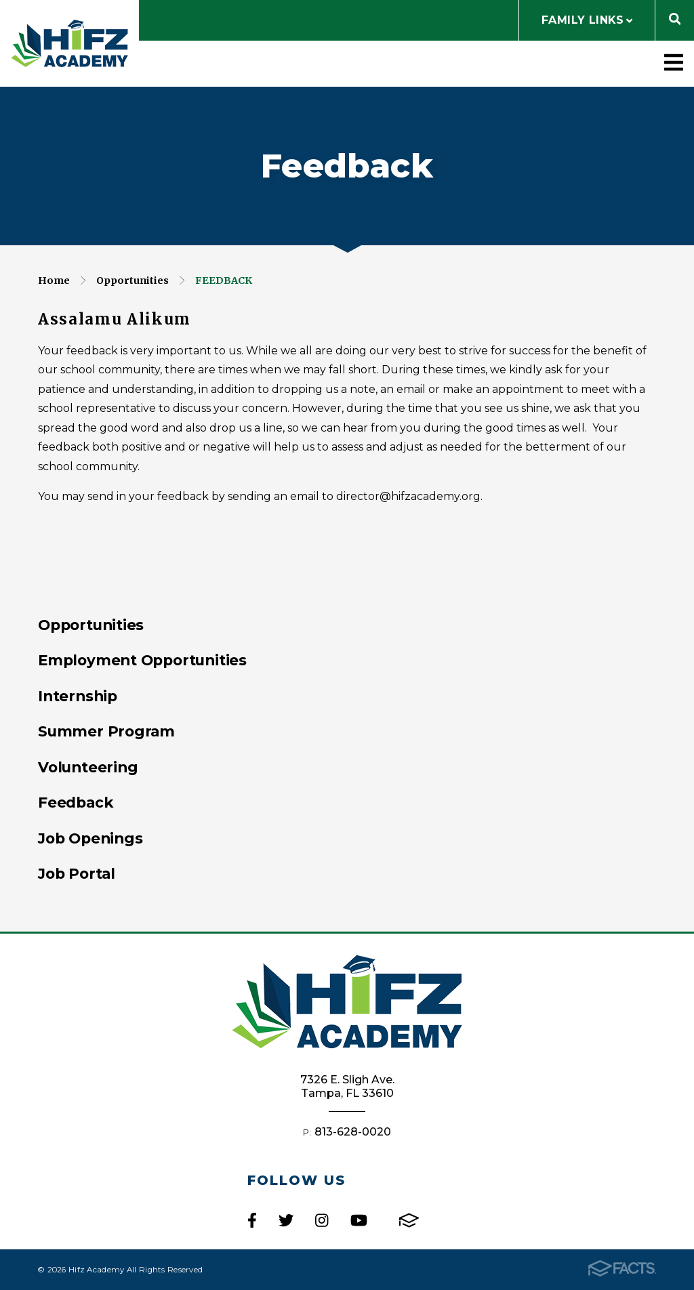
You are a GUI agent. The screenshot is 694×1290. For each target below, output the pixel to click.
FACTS (409, 1220)
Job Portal (76, 873)
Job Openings (90, 838)
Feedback (223, 280)
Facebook (252, 1220)
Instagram (321, 1220)
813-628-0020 (352, 1131)
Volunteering (88, 767)
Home (54, 280)
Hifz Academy (69, 43)
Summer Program (106, 731)
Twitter (286, 1220)
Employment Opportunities (142, 660)
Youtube (358, 1220)
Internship (77, 696)
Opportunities (132, 280)
